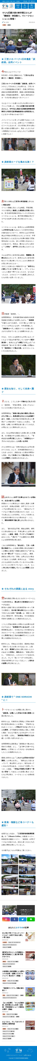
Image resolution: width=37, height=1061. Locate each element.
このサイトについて (11, 1055)
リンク (20, 1055)
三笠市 (4, 25)
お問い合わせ (27, 1055)
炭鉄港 (9, 25)
